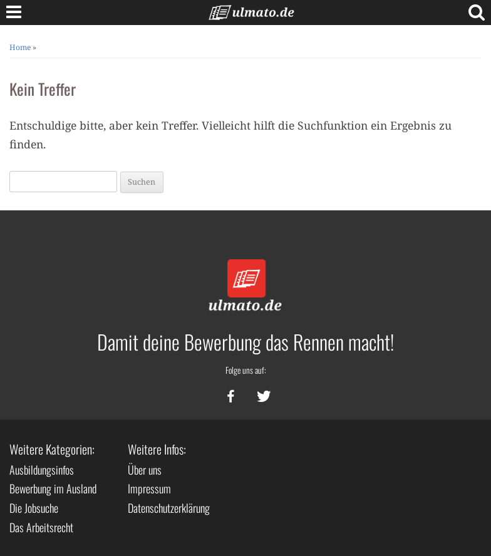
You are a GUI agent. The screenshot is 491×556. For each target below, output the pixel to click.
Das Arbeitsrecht (41, 527)
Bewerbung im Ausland (52, 488)
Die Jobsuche (33, 508)
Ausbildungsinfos (41, 469)
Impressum (149, 488)
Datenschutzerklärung (169, 508)
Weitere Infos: (157, 449)
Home (20, 47)
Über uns (145, 469)
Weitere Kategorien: (52, 449)
